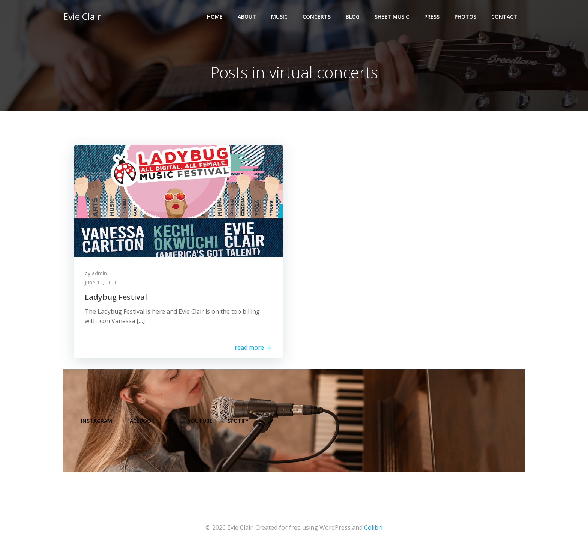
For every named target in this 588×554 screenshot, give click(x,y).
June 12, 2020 (102, 283)
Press (432, 17)
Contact (505, 17)
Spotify (238, 423)
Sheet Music (392, 17)
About (247, 17)
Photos (466, 17)
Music (280, 17)
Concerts (317, 17)
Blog (353, 17)
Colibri (373, 531)
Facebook (141, 423)
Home (215, 17)
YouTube (201, 423)
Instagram (97, 423)
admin (100, 273)
